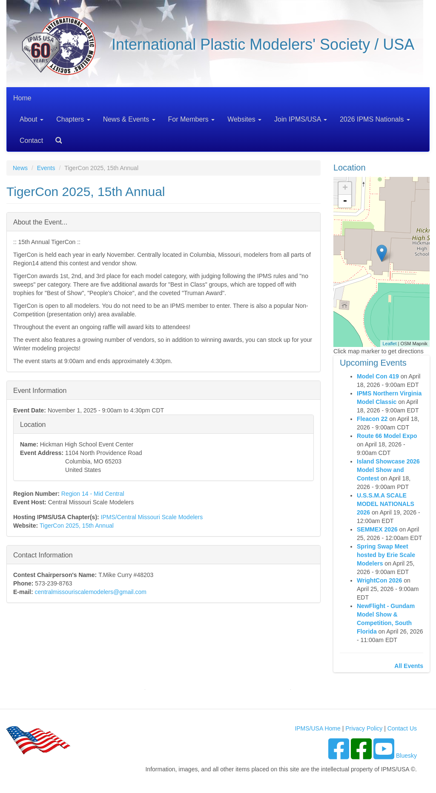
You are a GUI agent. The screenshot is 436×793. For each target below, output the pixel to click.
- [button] (345, 201)
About (31, 119)
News (20, 168)
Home (22, 98)
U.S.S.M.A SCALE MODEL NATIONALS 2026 (385, 504)
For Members (191, 119)
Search (55, 137)
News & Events (129, 119)
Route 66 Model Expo (387, 435)
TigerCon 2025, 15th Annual (77, 525)
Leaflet (389, 343)
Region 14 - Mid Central (92, 493)
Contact (31, 140)
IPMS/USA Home (317, 728)
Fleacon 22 (372, 418)
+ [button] (345, 188)
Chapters (73, 119)
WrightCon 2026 (379, 580)
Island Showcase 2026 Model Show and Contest (388, 470)
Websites (244, 119)
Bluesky (406, 755)
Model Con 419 (378, 376)
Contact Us (402, 728)
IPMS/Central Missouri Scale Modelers (152, 517)
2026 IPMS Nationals (375, 119)
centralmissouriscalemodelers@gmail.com (90, 591)
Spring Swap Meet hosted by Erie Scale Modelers (386, 555)
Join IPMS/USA (300, 119)
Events (46, 168)
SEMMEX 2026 (377, 529)
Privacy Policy (363, 728)
